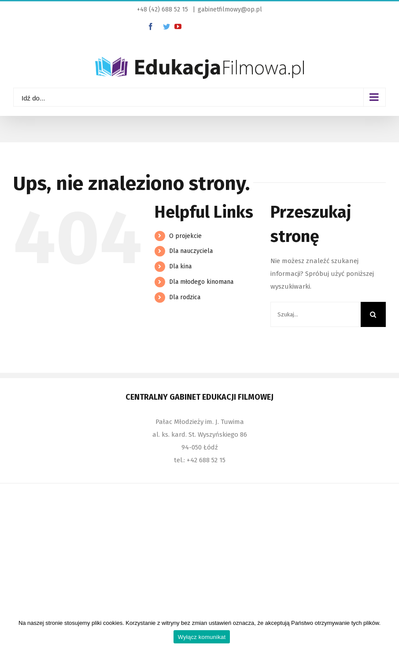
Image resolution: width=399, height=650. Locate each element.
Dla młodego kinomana (201, 282)
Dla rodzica (184, 297)
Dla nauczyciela (191, 251)
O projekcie (185, 236)
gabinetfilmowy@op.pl (230, 9)
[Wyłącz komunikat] (388, 631)
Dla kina (180, 266)
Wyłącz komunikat (202, 637)
